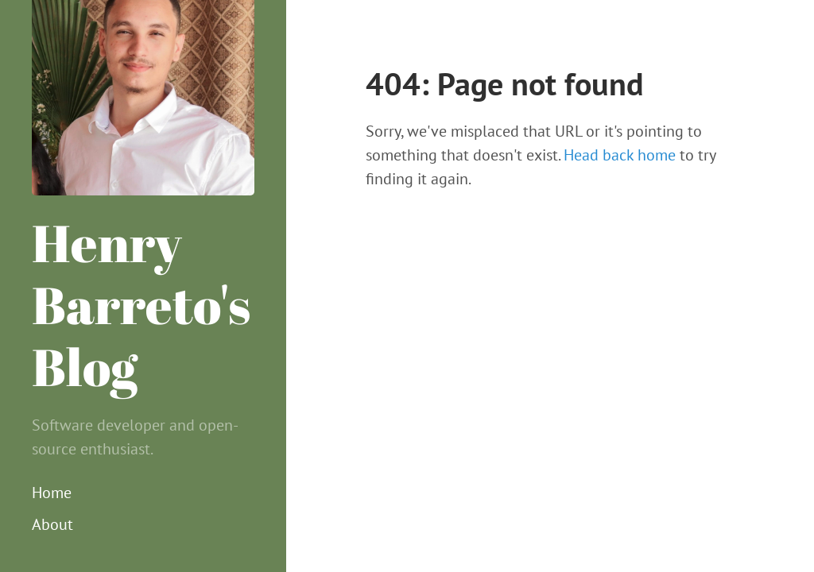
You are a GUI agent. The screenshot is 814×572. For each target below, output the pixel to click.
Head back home (620, 155)
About (52, 524)
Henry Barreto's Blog (141, 304)
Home (52, 492)
